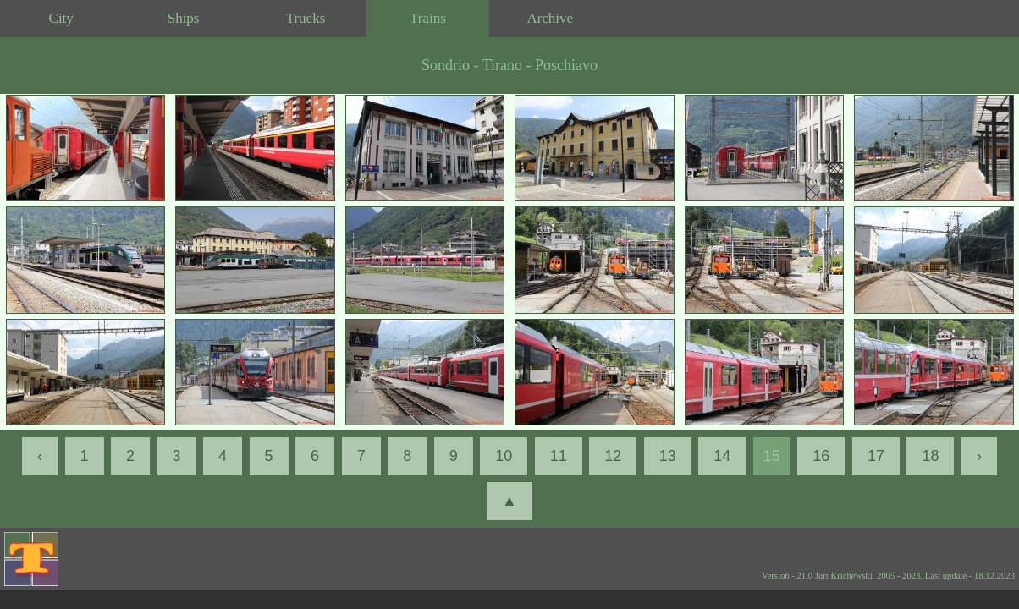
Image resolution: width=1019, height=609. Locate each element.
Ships (184, 18)
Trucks (306, 18)
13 (667, 455)
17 (876, 455)
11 (558, 455)
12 (612, 455)
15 (771, 455)
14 (721, 455)
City (61, 18)
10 (503, 455)
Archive (549, 18)
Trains (428, 18)
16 (820, 455)
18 (930, 455)
